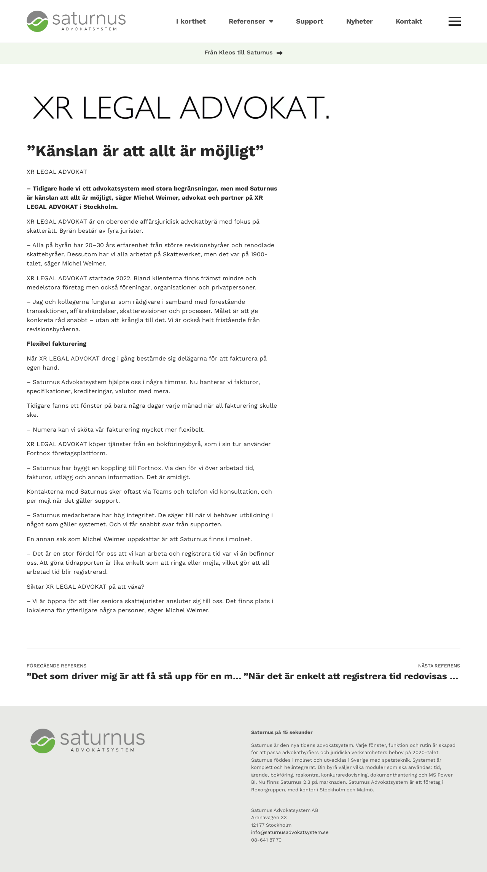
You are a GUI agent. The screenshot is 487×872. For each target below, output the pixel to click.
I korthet (191, 21)
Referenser (251, 21)
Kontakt (409, 21)
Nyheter (359, 21)
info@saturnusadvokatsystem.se (290, 832)
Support (309, 21)
